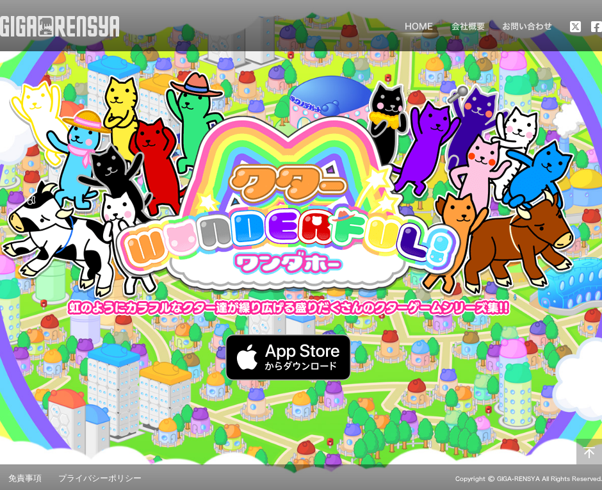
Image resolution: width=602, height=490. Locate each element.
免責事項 (25, 478)
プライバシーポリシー (100, 478)
